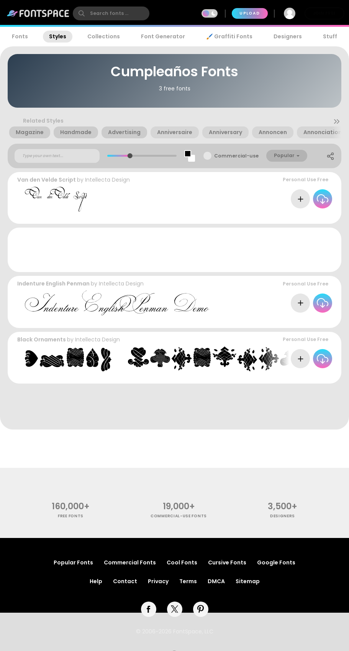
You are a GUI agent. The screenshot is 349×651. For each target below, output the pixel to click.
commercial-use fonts (179, 516)
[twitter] (174, 609)
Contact (125, 581)
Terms (188, 581)
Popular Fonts (73, 562)
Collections (103, 36)
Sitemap (248, 581)
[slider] (129, 155)
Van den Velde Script (46, 180)
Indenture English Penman (53, 283)
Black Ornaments (41, 339)
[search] (111, 13)
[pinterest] (200, 609)
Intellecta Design (107, 180)
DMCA (216, 581)
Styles (57, 36)
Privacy (158, 581)
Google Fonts (276, 562)
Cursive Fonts (227, 562)
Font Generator (163, 36)
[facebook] (148, 609)
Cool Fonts (182, 562)
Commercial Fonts (130, 562)
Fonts (20, 36)
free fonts (71, 516)
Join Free (324, 13)
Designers (288, 36)
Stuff (330, 36)
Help (96, 581)
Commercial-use (236, 156)
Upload (249, 13)
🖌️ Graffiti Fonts (229, 36)
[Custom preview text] (57, 156)
